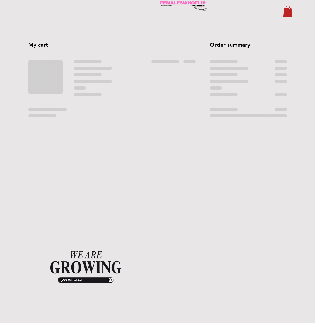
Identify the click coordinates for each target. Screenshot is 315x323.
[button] (287, 11)
